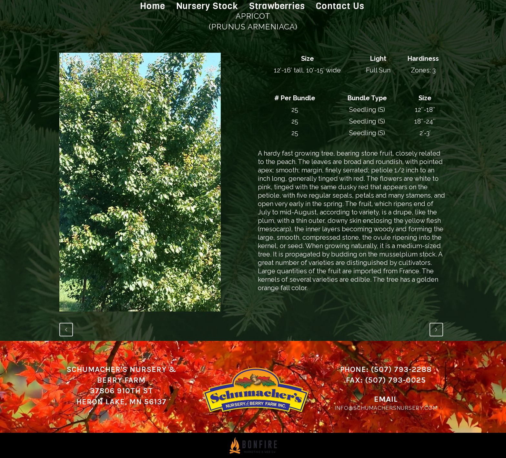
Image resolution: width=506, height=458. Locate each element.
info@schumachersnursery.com (386, 408)
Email (386, 399)
